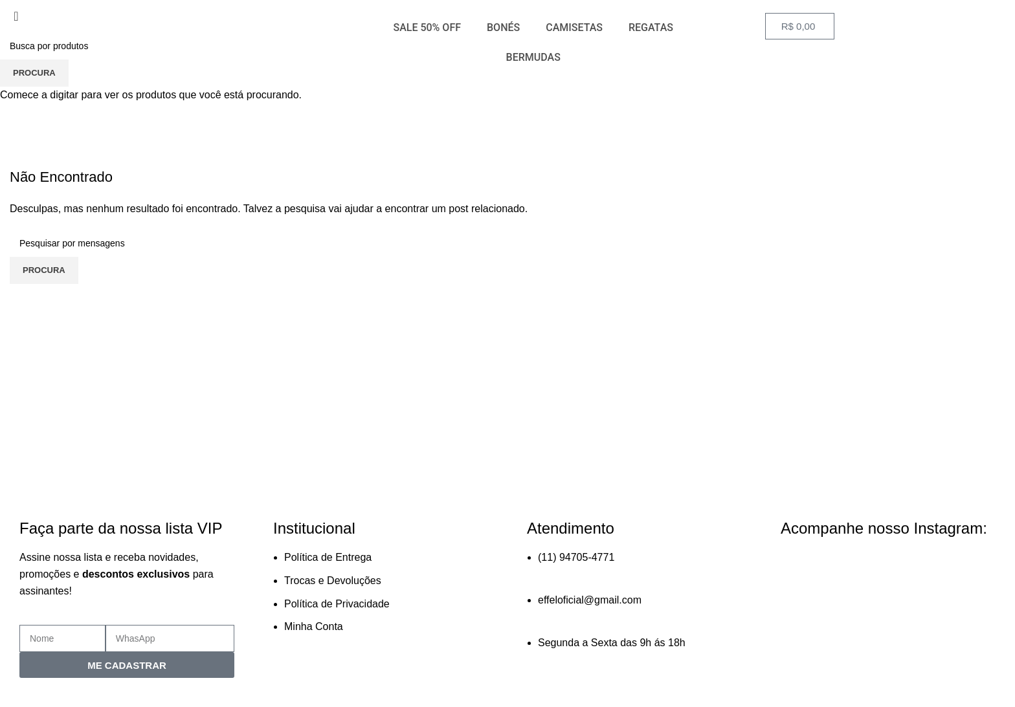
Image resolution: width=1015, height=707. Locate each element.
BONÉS (503, 27)
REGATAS (651, 27)
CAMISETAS (574, 27)
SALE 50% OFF (427, 27)
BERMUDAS (533, 57)
